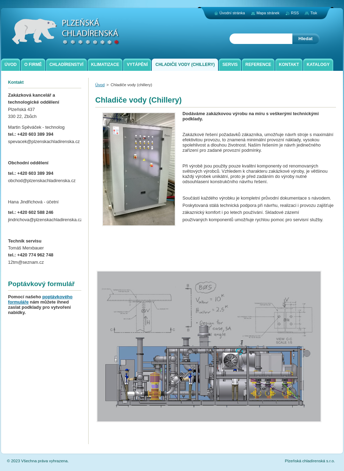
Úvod (100, 85)
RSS (295, 13)
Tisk (313, 13)
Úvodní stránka (232, 13)
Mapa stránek (267, 13)
